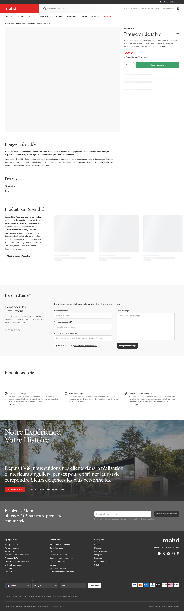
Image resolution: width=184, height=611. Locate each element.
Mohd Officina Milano (13, 565)
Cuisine (32, 16)
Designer (98, 558)
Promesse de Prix (12, 558)
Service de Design (130, 8)
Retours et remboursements (61, 558)
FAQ (51, 551)
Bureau (59, 16)
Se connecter (168, 8)
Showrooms (10, 551)
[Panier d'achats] (177, 8)
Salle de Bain (45, 16)
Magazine (98, 548)
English (157, 606)
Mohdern (8, 571)
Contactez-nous (56, 548)
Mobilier (8, 16)
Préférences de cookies (57, 606)
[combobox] (62, 585)
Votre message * (123, 310)
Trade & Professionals (150, 8)
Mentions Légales (42, 606)
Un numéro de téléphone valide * (67, 333)
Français (163, 606)
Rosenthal (129, 28)
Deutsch (170, 606)
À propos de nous (12, 548)
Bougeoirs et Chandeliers (25, 23)
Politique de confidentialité (85, 345)
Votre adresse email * (63, 322)
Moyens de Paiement (58, 555)
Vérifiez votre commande (60, 544)
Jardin (84, 16)
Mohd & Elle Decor (102, 561)
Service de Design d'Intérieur (17, 555)
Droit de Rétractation (58, 561)
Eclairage (20, 16)
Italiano (151, 606)
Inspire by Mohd (101, 551)
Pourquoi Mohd (11, 544)
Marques (95, 16)
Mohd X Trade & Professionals (17, 561)
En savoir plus (133, 404)
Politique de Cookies (29, 606)
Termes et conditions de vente (62, 571)
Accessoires (72, 16)
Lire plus (161, 46)
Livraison (12, 404)
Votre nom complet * (62, 310)
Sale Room (98, 565)
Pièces (97, 544)
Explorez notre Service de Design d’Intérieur (47, 489)
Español (176, 606)
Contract (8, 568)
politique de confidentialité (143, 519)
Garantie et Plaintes (58, 568)
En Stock (107, 16)
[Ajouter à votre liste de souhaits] (177, 34)
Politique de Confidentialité (13, 606)
